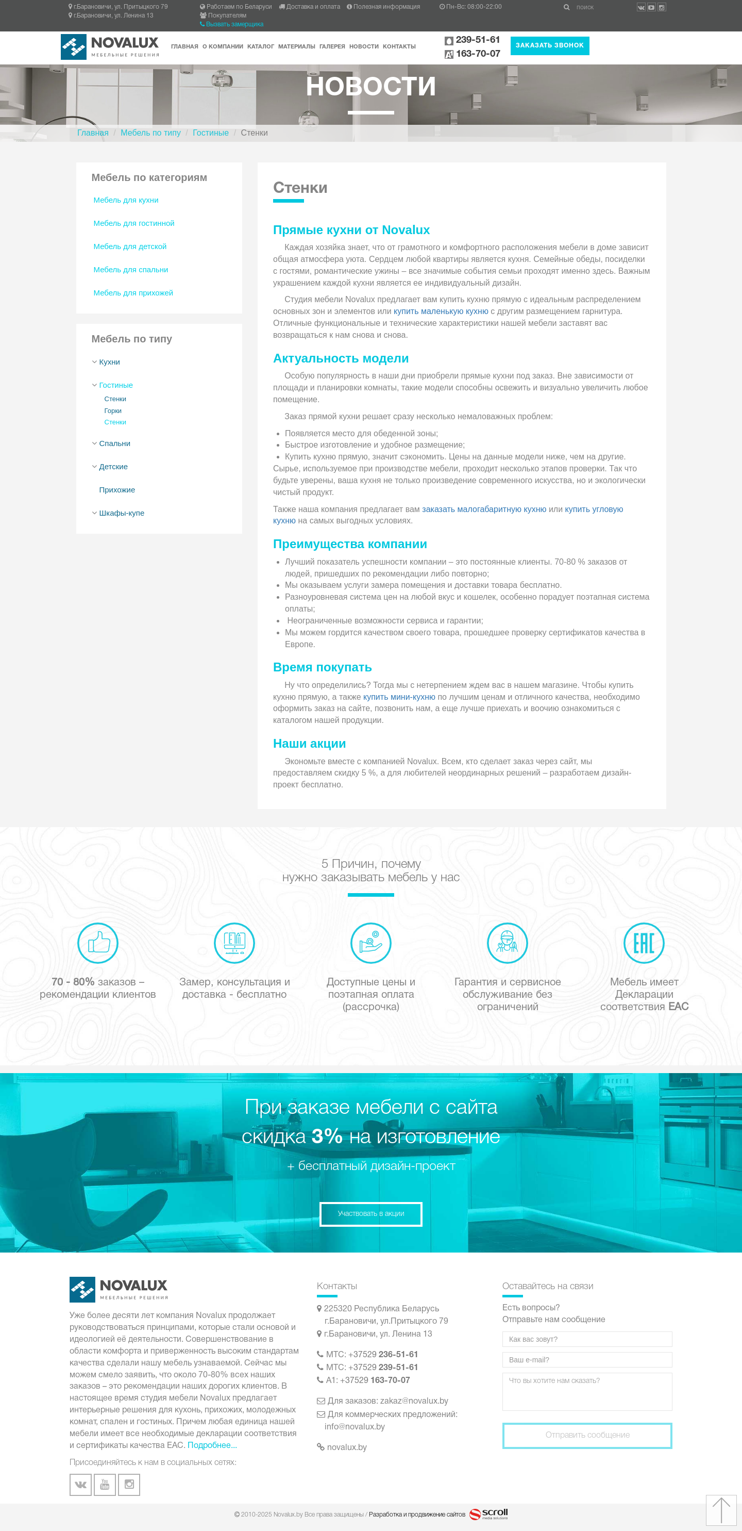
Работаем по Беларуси (236, 7)
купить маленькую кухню (441, 311)
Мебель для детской (130, 246)
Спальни (115, 443)
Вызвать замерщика (231, 24)
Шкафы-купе (122, 512)
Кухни (109, 361)
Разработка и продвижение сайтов (418, 1515)
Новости (364, 47)
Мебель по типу (151, 132)
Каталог (260, 47)
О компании (223, 47)
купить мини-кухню (399, 697)
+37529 (383, 1355)
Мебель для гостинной (134, 223)
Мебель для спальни (131, 269)
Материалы (296, 47)
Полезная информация (383, 7)
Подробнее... (212, 1446)
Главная (184, 47)
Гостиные (211, 132)
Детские (113, 466)
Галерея (332, 47)
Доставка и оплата (309, 7)
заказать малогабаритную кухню (484, 509)
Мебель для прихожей (134, 292)
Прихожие (117, 489)
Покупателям (223, 16)
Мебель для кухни (126, 199)
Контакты (399, 47)
